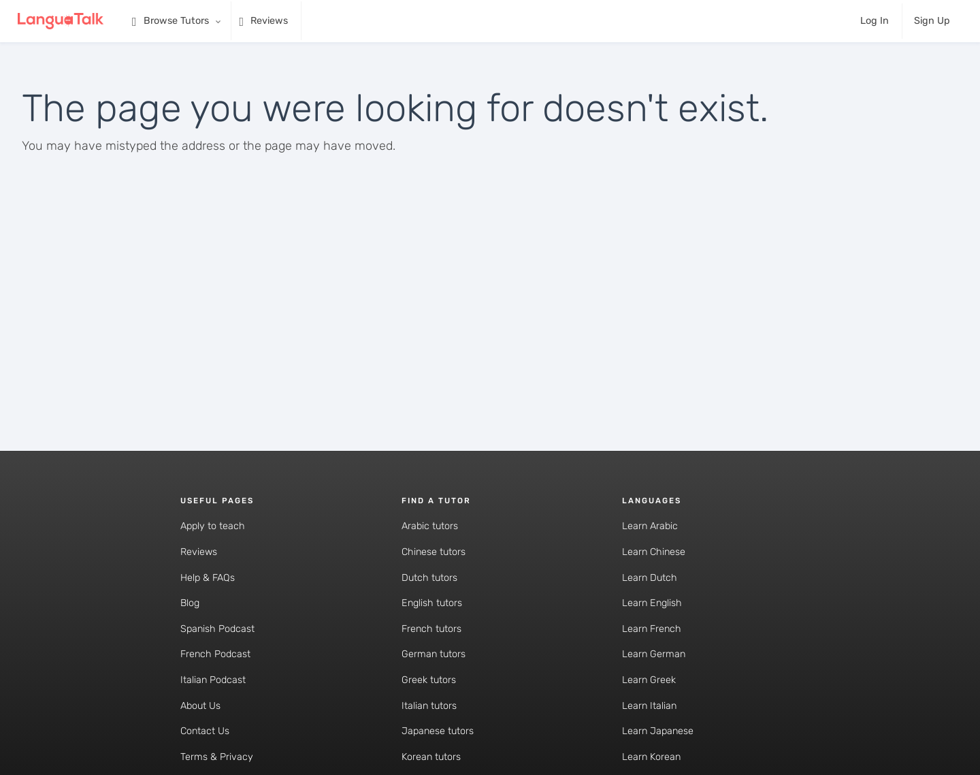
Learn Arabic (650, 526)
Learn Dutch (649, 578)
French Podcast (215, 654)
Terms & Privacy (216, 757)
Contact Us (204, 731)
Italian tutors (429, 706)
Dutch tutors (429, 578)
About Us (200, 706)
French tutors (431, 629)
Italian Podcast (213, 680)
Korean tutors (431, 757)
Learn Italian (649, 706)
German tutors (434, 654)
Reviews (198, 552)
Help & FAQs (207, 578)
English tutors (432, 603)
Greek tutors (429, 680)
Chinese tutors (434, 552)
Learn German (653, 654)
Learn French (651, 629)
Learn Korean (651, 757)
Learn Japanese (657, 731)
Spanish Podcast (217, 629)
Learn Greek (649, 680)
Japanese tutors (438, 731)
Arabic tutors (430, 526)
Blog (189, 603)
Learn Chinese (653, 552)
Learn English (652, 603)
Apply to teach (212, 526)
